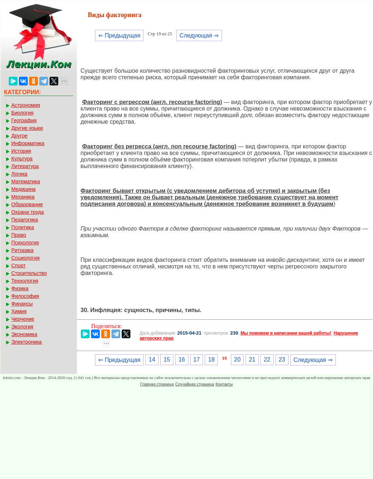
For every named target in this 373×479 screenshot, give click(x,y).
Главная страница (157, 384)
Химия (19, 311)
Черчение (22, 319)
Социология (25, 258)
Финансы (22, 304)
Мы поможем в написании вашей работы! (285, 333)
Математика (25, 181)
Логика (19, 174)
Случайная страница (194, 384)
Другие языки (27, 128)
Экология (22, 327)
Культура (21, 158)
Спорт (18, 265)
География (24, 120)
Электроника (26, 342)
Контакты (224, 384)
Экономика (24, 334)
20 (237, 359)
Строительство (29, 273)
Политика (22, 227)
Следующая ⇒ (199, 35)
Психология (25, 243)
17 (196, 359)
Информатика (27, 143)
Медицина (23, 189)
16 (181, 359)
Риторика (22, 250)
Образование (27, 204)
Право (18, 235)
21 (252, 359)
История (21, 151)
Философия (25, 296)
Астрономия (25, 105)
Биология (22, 113)
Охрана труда (27, 212)
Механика (23, 197)
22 (267, 359)
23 (282, 359)
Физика (19, 288)
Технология (24, 281)
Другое (19, 136)
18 (211, 359)
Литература (25, 166)
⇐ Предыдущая (119, 35)
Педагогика (24, 220)
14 (152, 359)
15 (167, 359)
